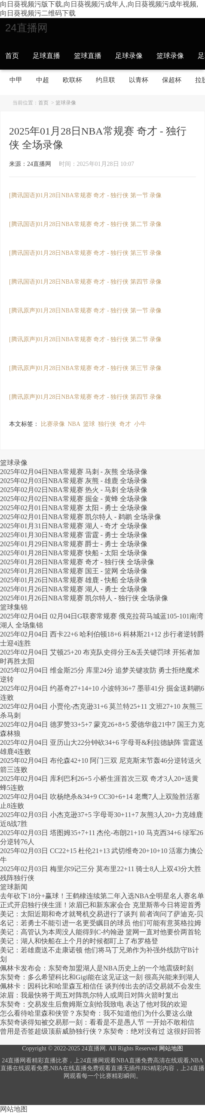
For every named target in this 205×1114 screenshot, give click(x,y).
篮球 (89, 424)
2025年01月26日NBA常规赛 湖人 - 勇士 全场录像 (73, 589)
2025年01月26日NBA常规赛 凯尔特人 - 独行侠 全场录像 (84, 598)
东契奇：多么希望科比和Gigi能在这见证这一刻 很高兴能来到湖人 (99, 977)
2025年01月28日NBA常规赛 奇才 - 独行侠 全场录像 (77, 562)
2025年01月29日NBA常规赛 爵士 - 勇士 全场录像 (73, 544)
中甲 (15, 79)
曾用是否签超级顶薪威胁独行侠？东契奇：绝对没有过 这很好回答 (100, 1031)
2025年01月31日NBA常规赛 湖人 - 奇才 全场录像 (73, 525)
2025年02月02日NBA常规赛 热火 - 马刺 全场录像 (73, 489)
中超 (42, 79)
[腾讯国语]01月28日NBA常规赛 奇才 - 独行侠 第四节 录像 (85, 281)
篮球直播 (87, 55)
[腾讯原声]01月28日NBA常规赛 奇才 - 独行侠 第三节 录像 (85, 368)
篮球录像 (170, 55)
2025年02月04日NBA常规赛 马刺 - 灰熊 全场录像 (73, 471)
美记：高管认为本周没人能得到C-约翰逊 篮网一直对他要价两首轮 (100, 932)
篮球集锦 (14, 607)
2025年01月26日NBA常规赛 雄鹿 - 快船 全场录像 (73, 580)
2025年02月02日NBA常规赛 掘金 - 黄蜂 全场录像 (73, 498)
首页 (12, 55)
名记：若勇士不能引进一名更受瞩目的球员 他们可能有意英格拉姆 (100, 923)
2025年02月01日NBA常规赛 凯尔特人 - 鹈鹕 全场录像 (80, 516)
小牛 (140, 424)
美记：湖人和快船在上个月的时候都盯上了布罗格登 (79, 941)
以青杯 (138, 79)
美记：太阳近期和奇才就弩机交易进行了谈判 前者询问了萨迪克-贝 (101, 914)
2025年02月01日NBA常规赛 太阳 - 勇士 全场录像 (73, 507)
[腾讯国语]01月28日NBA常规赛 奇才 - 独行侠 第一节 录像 (85, 195)
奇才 (125, 424)
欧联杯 (72, 79)
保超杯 (171, 79)
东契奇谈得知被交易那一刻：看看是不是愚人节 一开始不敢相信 (97, 1022)
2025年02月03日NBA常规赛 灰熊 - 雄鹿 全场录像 (73, 480)
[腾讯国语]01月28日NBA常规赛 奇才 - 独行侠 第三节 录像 (85, 253)
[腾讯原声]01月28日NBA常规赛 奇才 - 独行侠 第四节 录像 (85, 397)
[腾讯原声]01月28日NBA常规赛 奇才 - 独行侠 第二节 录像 (85, 339)
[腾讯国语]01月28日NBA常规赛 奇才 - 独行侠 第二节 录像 (85, 224)
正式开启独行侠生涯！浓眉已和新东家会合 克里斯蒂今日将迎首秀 (100, 905)
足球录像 (129, 55)
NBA (74, 424)
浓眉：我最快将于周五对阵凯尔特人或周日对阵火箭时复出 (89, 995)
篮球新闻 (14, 887)
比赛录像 (53, 424)
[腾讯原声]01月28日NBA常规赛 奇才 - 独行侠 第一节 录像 (85, 310)
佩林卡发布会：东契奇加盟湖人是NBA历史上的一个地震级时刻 (96, 968)
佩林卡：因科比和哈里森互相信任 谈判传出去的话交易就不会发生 (100, 986)
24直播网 (26, 28)
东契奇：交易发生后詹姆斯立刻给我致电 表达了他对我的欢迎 (93, 1004)
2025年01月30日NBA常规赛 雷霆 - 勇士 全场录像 (73, 535)
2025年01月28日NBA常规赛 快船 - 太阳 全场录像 (73, 553)
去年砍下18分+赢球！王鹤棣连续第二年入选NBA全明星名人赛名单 (102, 896)
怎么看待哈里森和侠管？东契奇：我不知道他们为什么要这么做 (96, 1013)
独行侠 (107, 424)
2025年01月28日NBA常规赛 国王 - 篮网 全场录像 (73, 571)
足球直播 (46, 55)
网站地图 (171, 1048)
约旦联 (105, 79)
